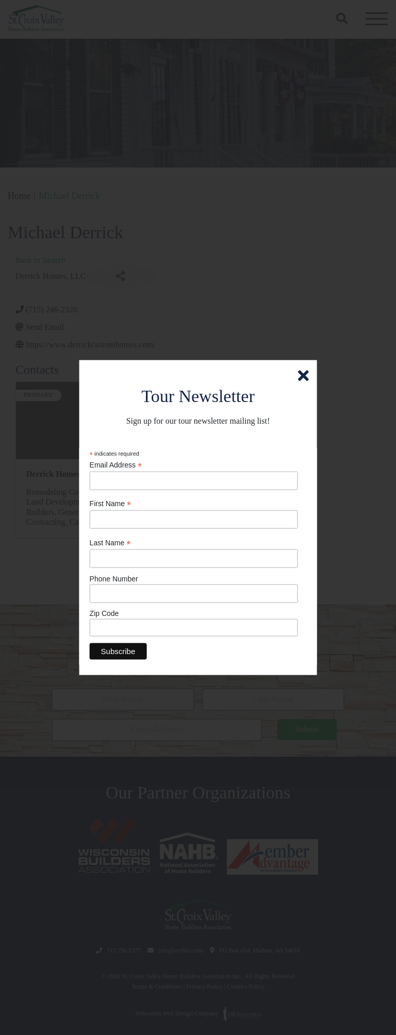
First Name (110, 504)
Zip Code (104, 613)
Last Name (110, 543)
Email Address (116, 465)
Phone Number (114, 578)
